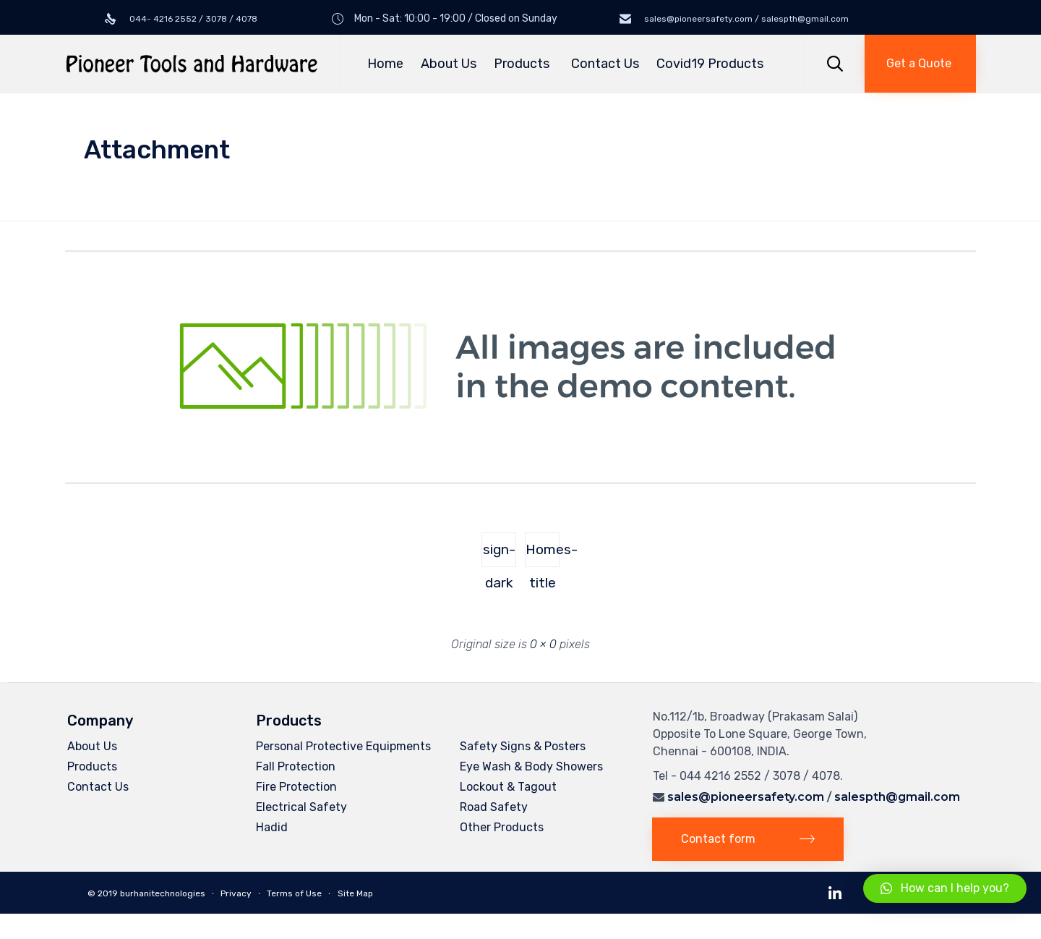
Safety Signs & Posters (523, 746)
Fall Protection (295, 766)
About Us (448, 64)
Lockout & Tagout (508, 787)
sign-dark (499, 554)
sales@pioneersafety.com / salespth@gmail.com (745, 19)
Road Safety (494, 807)
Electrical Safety (301, 807)
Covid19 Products (709, 64)
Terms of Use (294, 893)
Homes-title (543, 554)
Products (524, 64)
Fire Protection (296, 787)
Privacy (236, 893)
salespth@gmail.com (897, 797)
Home (385, 64)
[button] (920, 64)
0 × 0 (543, 644)
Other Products (502, 827)
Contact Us (605, 64)
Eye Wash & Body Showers (531, 766)
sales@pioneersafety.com (745, 797)
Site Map (355, 893)
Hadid (272, 827)
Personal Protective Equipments (343, 746)
